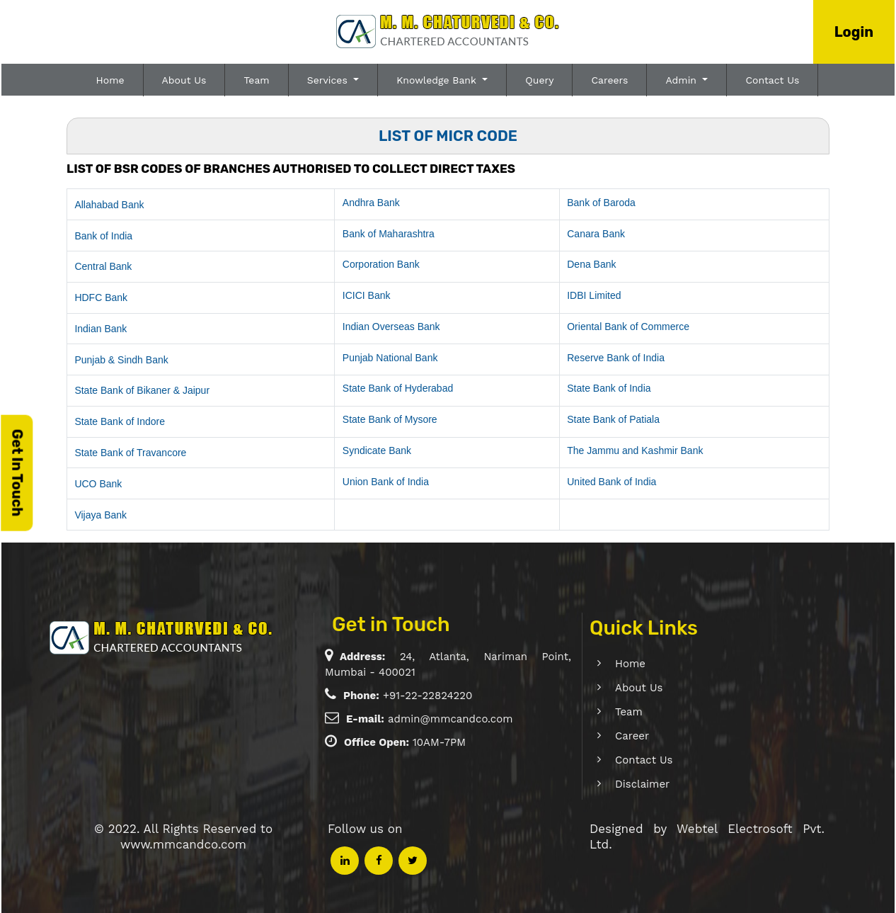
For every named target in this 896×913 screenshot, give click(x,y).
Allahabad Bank (109, 204)
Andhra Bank (371, 202)
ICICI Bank (367, 295)
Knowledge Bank (438, 80)
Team (256, 80)
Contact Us (772, 80)
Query (539, 80)
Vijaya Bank (100, 515)
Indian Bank (100, 328)
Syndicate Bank (377, 450)
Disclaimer (626, 784)
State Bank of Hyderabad (398, 388)
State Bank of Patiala (613, 419)
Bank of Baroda (601, 202)
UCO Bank (98, 483)
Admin (682, 80)
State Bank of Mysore (390, 419)
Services (329, 80)
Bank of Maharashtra (389, 233)
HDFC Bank (100, 297)
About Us (184, 80)
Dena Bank (591, 264)
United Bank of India (611, 481)
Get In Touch (16, 472)
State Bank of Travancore (130, 452)
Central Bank (103, 266)
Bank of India (103, 236)
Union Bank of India (386, 481)
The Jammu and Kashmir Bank (635, 450)
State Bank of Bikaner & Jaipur (141, 390)
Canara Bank (596, 233)
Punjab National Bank (390, 357)
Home (110, 80)
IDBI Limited (594, 295)
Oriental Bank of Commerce (628, 326)
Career (616, 736)
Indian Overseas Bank (391, 326)
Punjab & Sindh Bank (121, 359)
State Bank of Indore (119, 421)
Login (853, 31)
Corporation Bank (381, 264)
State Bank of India (608, 388)
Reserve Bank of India (616, 357)
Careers (609, 80)
